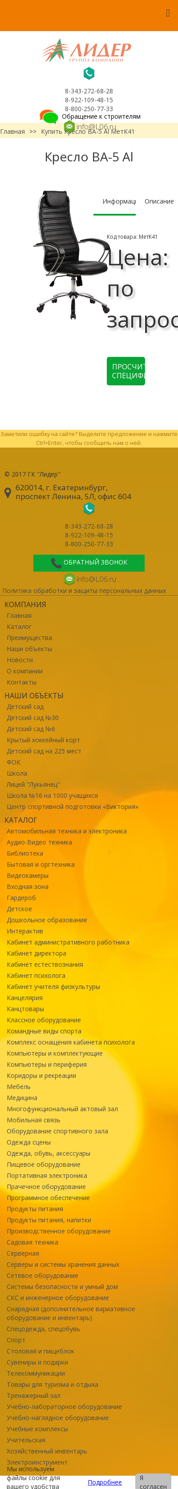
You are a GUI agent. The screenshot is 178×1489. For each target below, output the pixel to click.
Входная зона (28, 886)
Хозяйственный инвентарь (47, 1451)
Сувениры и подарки (37, 1362)
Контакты (21, 682)
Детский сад (25, 706)
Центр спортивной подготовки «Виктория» (72, 806)
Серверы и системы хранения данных (63, 1264)
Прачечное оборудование (46, 1186)
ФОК (13, 762)
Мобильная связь (34, 1120)
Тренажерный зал (34, 1395)
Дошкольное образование (47, 920)
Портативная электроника (47, 1175)
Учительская (26, 1440)
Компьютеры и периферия (47, 1064)
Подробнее (105, 1482)
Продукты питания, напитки (49, 1220)
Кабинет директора (36, 953)
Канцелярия (25, 997)
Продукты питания (35, 1209)
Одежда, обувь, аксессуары (48, 1153)
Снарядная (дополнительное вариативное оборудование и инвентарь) (71, 1313)
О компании (25, 671)
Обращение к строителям (89, 116)
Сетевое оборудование (42, 1275)
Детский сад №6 (31, 728)
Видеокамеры (28, 875)
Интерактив (25, 931)
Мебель (19, 1086)
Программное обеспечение (48, 1197)
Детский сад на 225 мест (44, 751)
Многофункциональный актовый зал (62, 1109)
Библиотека (25, 853)
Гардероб (21, 897)
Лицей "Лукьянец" (33, 784)
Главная (19, 615)
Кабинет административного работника (68, 942)
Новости (20, 660)
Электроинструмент (37, 1462)
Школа (17, 773)
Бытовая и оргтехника (41, 864)
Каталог (19, 626)
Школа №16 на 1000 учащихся (52, 795)
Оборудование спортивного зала (57, 1131)
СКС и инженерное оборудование (58, 1297)
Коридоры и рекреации (41, 1075)
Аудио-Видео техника (39, 842)
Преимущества (29, 637)
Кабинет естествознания (45, 964)
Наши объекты (29, 648)
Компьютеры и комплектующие (55, 1053)
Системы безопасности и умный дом (62, 1286)
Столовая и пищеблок (40, 1351)
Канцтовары (25, 1009)
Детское (19, 909)
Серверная (23, 1253)
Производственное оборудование (59, 1231)
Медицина (22, 1097)
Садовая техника (32, 1242)
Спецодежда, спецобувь (43, 1329)
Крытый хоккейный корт (43, 740)
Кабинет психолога (36, 975)
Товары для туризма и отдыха (52, 1384)
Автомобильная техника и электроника (67, 831)
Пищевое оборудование (44, 1164)
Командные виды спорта (44, 1031)
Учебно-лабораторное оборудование (64, 1406)
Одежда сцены (29, 1142)
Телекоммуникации (36, 1373)
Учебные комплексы (37, 1429)
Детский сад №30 (33, 717)
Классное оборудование (44, 1020)
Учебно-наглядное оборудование (58, 1417)
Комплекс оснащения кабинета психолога (71, 1042)
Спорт (16, 1340)
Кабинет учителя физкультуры (53, 986)
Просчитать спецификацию (128, 371)
